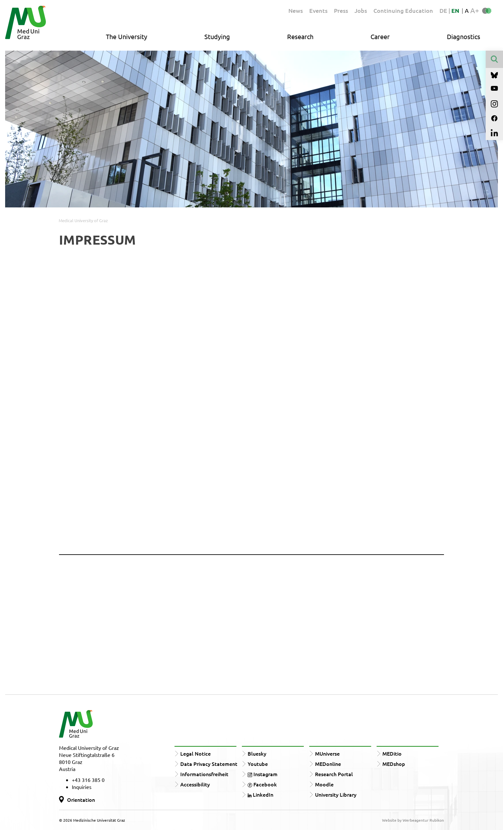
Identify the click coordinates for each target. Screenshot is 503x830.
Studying (217, 36)
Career (380, 36)
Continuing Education (403, 10)
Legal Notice (195, 753)
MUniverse (327, 753)
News (295, 10)
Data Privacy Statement (208, 763)
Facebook (262, 784)
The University (126, 36)
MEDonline (328, 763)
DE (443, 10)
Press (341, 10)
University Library (335, 794)
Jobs (360, 10)
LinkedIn (260, 794)
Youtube (258, 763)
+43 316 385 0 (88, 779)
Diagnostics (463, 36)
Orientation (81, 799)
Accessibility (195, 784)
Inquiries (81, 787)
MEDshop (393, 763)
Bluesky (257, 753)
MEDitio (392, 753)
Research (300, 36)
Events (318, 10)
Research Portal (334, 773)
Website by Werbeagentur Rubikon (413, 820)
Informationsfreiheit (204, 773)
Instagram (262, 773)
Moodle (324, 784)
